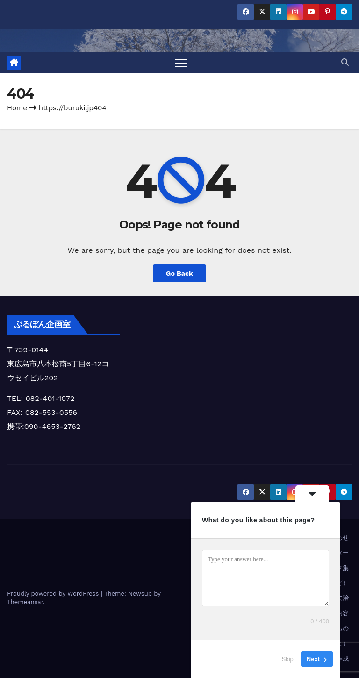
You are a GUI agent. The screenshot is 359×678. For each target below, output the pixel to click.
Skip (288, 659)
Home (17, 108)
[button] (345, 62)
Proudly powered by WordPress (54, 593)
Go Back (179, 273)
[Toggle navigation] (181, 62)
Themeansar (25, 602)
